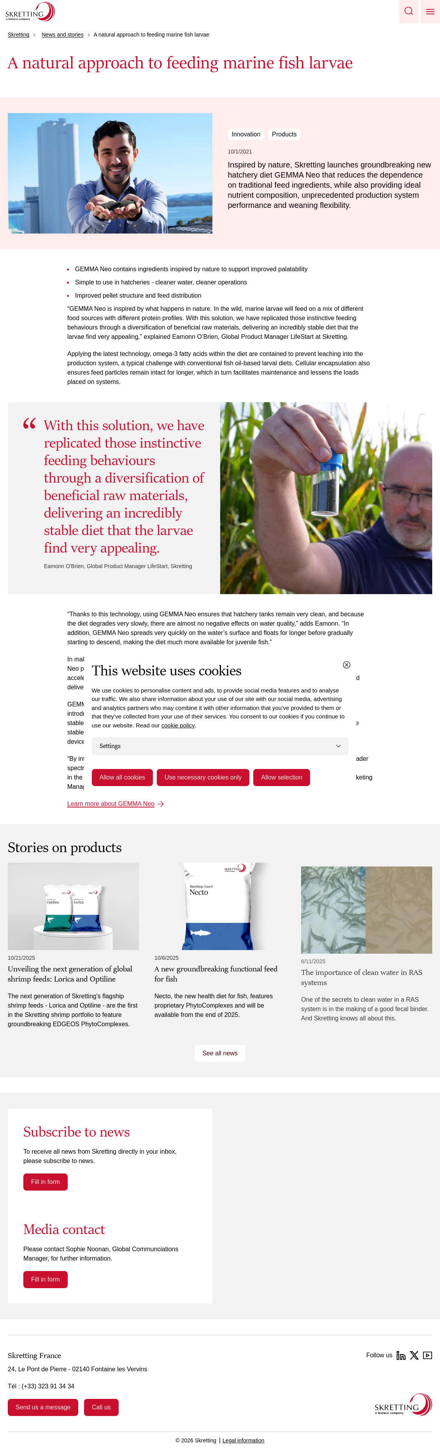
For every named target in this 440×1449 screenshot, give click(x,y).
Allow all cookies (122, 777)
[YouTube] (427, 1355)
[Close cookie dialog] (346, 665)
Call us (101, 1407)
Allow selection (281, 777)
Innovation (246, 134)
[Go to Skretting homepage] (30, 11)
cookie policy (178, 725)
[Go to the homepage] (403, 1404)
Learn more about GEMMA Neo (110, 803)
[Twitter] (414, 1355)
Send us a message (43, 1407)
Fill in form (45, 1182)
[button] (409, 11)
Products (284, 134)
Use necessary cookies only (203, 777)
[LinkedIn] (401, 1355)
